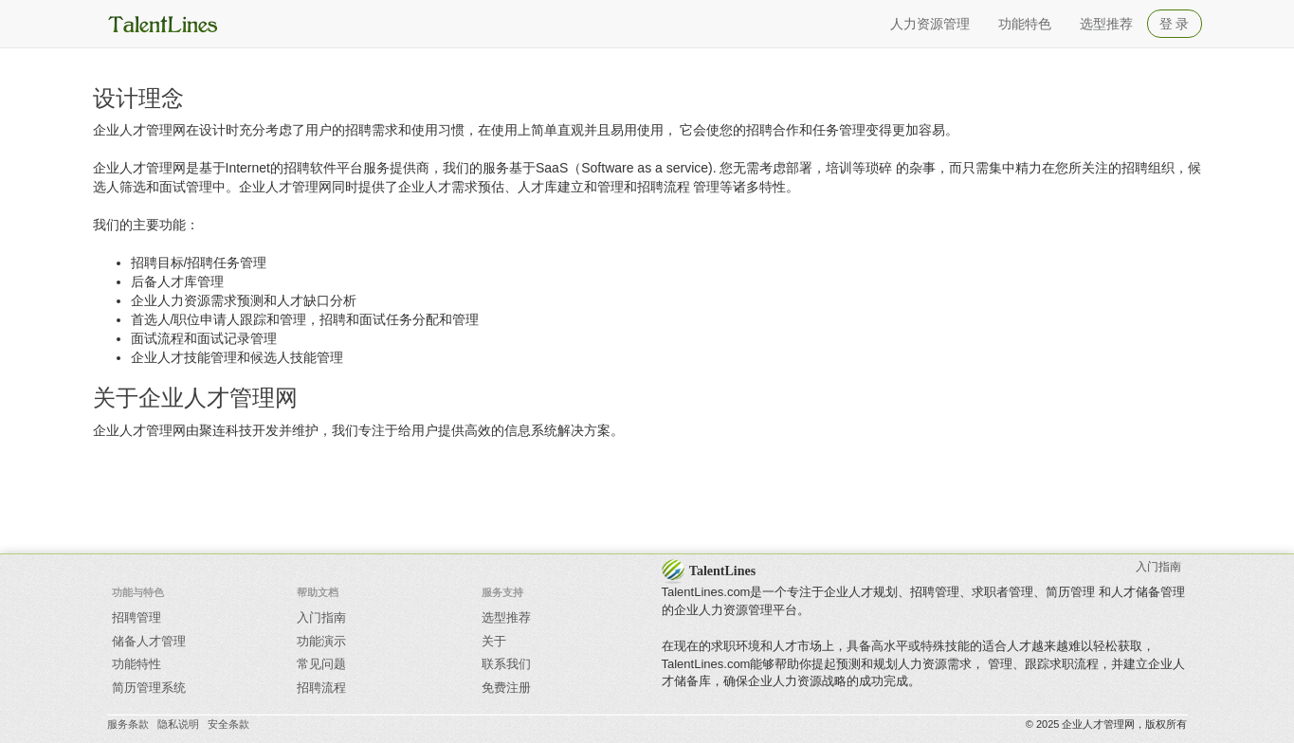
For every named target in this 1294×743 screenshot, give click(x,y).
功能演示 (321, 641)
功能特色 (1024, 23)
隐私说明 (178, 724)
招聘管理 (136, 617)
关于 (494, 641)
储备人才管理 (149, 641)
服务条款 (128, 724)
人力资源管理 (930, 23)
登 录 (1174, 23)
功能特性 (136, 664)
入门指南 (321, 617)
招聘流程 (321, 687)
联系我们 (506, 664)
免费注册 (506, 687)
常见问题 (321, 664)
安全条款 (228, 724)
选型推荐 (1106, 23)
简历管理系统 (149, 687)
